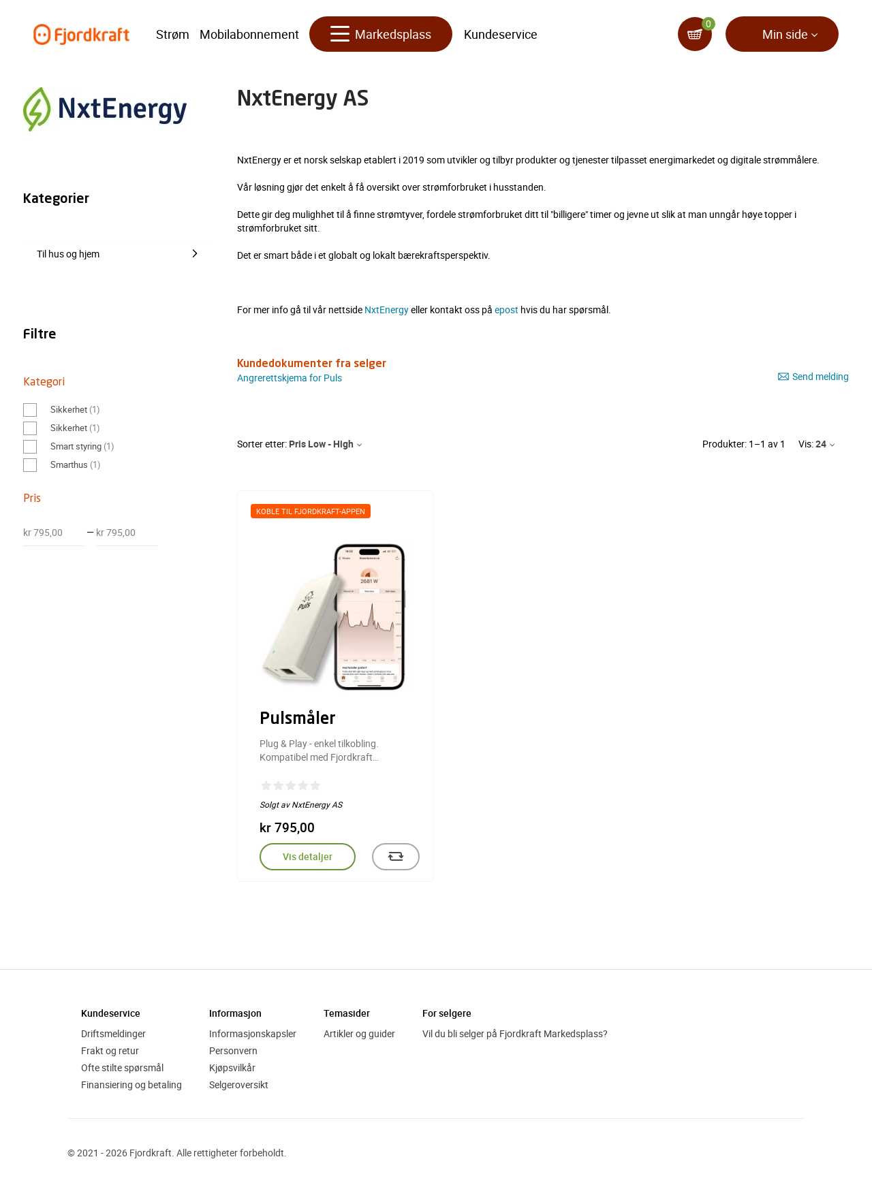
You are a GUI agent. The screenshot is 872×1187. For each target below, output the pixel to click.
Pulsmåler (298, 720)
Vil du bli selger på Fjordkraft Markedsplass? (515, 1033)
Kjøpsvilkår (232, 1067)
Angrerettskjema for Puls (289, 377)
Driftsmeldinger (113, 1033)
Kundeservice (501, 34)
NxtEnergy (386, 309)
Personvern (233, 1050)
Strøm (172, 34)
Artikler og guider (359, 1033)
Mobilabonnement (249, 34)
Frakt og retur (110, 1050)
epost (506, 309)
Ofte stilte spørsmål (122, 1067)
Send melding (813, 376)
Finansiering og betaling (131, 1084)
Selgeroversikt (238, 1084)
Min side (785, 34)
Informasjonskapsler (252, 1033)
